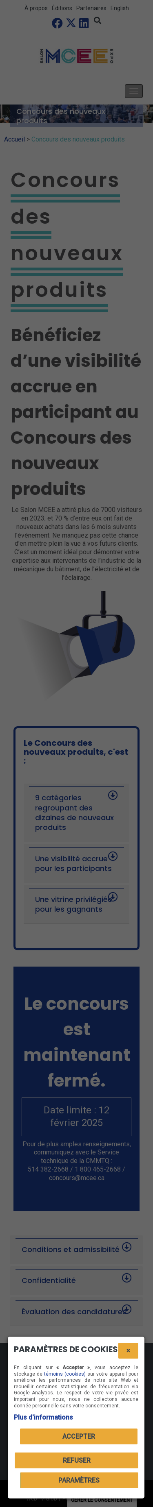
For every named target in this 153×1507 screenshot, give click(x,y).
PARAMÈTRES (79, 1480)
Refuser (77, 1460)
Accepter (78, 1436)
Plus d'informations (43, 1417)
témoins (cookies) (65, 1374)
